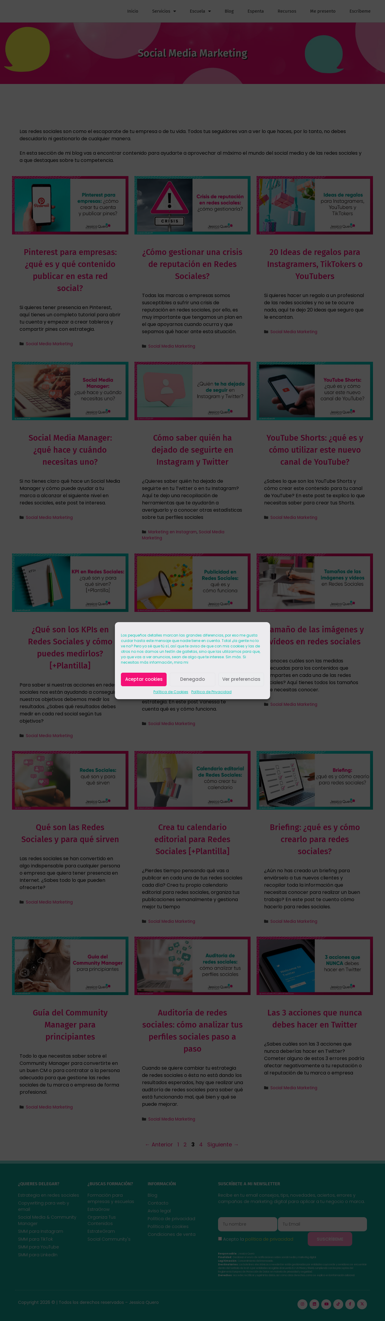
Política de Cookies (170, 691)
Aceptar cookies (144, 679)
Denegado (192, 679)
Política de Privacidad (211, 691)
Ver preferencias (241, 679)
